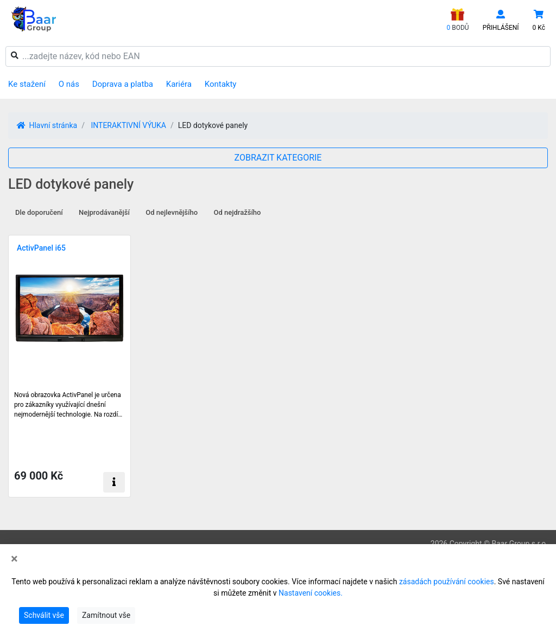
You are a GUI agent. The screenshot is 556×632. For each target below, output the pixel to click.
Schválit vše (44, 615)
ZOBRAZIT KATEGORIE (278, 157)
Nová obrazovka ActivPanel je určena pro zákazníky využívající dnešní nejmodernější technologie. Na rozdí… (68, 404)
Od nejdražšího (237, 212)
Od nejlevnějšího (172, 212)
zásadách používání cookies (446, 581)
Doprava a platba (122, 84)
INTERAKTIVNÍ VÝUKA (128, 125)
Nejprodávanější (104, 212)
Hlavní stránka (47, 125)
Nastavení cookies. (311, 593)
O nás (69, 84)
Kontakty (221, 84)
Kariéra (179, 84)
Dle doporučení (39, 212)
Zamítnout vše (106, 615)
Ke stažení (27, 84)
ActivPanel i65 (41, 248)
